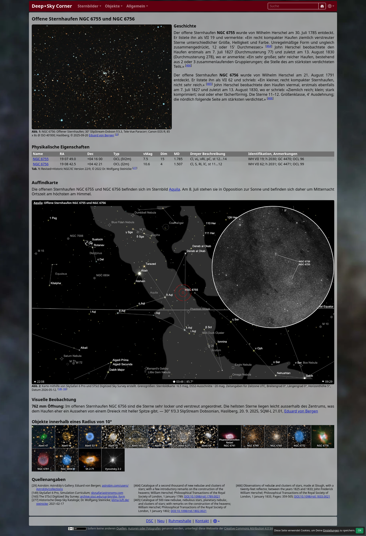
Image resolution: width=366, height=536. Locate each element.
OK (359, 530)
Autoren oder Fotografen (144, 528)
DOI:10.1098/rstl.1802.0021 (189, 511)
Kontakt (202, 520)
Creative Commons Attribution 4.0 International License (260, 528)
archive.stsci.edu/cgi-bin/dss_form (102, 496)
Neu (161, 520)
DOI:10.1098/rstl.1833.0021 (312, 496)
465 (209, 84)
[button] (89, 6)
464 (269, 46)
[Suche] (322, 6)
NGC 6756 (41, 164)
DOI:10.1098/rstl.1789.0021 (202, 496)
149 (60, 388)
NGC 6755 (41, 159)
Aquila (174, 189)
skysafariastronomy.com (107, 493)
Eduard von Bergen (101, 135)
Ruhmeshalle (180, 520)
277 (135, 167)
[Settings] (216, 521)
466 (188, 65)
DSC (149, 520)
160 (65, 388)
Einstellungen (331, 530)
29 (117, 134)
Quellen (121, 528)
